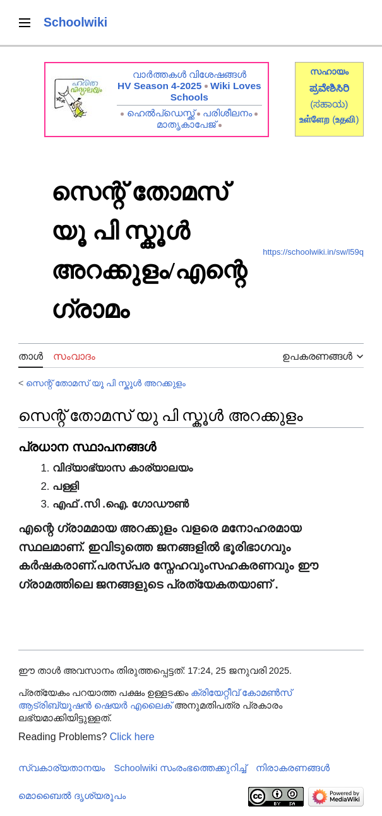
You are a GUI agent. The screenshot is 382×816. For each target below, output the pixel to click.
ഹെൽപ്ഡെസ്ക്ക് (160, 112)
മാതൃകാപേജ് (186, 124)
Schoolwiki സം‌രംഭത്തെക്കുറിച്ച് (180, 768)
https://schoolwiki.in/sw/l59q (313, 252)
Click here (132, 736)
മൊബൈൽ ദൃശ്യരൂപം (72, 796)
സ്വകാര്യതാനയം (61, 768)
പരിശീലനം (227, 112)
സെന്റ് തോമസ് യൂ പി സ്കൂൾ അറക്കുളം (106, 383)
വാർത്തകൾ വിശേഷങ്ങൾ (189, 74)
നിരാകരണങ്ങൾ (293, 768)
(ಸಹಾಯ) (329, 104)
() (345, 119)
